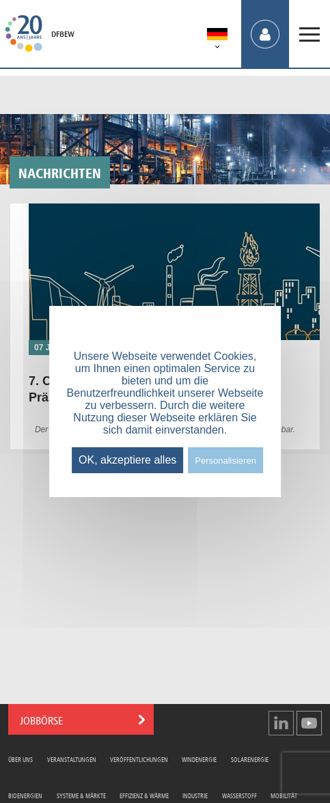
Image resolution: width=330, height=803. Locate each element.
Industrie (195, 795)
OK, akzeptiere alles (127, 460)
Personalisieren (225, 460)
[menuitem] (217, 36)
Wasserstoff (239, 795)
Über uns (20, 759)
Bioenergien (25, 795)
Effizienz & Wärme (144, 795)
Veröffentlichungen (139, 759)
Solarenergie (250, 759)
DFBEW (62, 34)
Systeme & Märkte (81, 795)
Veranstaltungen (71, 759)
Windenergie (199, 759)
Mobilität (284, 795)
